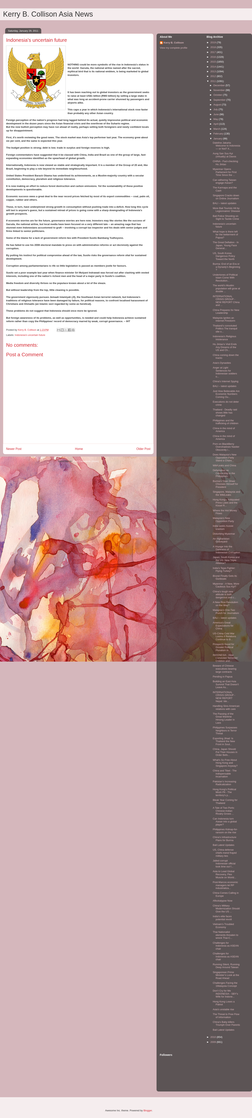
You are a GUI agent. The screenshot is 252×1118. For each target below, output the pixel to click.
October (218, 94)
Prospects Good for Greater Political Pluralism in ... (223, 647)
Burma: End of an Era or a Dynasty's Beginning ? (226, 266)
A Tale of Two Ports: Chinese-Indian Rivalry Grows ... (223, 810)
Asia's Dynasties (222, 362)
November (219, 90)
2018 (213, 47)
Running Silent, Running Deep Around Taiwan (226, 966)
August (217, 104)
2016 (213, 56)
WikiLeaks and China (224, 465)
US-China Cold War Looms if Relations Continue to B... (224, 636)
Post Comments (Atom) (86, 461)
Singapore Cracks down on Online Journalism (226, 197)
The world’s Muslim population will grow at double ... (226, 288)
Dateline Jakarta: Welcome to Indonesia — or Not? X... (226, 145)
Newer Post (14, 448)
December (219, 85)
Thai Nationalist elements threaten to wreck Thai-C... (225, 935)
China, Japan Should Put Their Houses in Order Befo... (225, 752)
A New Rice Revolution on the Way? (225, 604)
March (217, 128)
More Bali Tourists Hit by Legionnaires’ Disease (226, 210)
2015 (213, 61)
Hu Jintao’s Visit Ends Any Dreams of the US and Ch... (225, 347)
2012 (213, 76)
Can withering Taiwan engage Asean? (224, 181)
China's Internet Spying (225, 381)
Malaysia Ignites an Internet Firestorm (224, 319)
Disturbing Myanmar (224, 533)
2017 (213, 52)
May (216, 119)
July (216, 109)
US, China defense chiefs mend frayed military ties (225, 852)
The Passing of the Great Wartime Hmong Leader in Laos (224, 718)
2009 (213, 1042)
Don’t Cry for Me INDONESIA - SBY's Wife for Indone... (225, 993)
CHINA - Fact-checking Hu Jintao (225, 163)
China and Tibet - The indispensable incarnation (225, 773)
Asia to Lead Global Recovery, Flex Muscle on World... (224, 874)
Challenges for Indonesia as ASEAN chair (226, 945)
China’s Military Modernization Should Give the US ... (226, 908)
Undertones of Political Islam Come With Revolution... (225, 277)
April (216, 123)
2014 (213, 66)
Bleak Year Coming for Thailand (225, 801)
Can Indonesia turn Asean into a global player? (225, 821)
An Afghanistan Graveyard (221, 540)
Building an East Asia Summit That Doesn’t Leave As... (226, 684)
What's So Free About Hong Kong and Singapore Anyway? (225, 762)
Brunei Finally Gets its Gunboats (225, 577)
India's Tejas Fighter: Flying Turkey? (224, 570)
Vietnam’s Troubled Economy (223, 926)
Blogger (147, 1110)
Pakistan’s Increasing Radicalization (224, 783)
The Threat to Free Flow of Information (226, 1016)
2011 (213, 81)
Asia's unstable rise (223, 1009)
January (218, 138)
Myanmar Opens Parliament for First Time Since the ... (225, 172)
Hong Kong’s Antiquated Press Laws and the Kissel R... (226, 502)
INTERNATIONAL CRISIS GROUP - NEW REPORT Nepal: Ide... (224, 697)
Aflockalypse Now (222, 900)
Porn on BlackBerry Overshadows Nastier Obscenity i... (226, 446)
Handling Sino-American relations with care (226, 707)
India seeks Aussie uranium (223, 527)
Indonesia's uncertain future (30, 335)
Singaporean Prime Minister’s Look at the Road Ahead (226, 975)
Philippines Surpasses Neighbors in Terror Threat (225, 730)
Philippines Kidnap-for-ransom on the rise (225, 831)
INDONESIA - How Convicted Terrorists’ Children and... (225, 658)
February (218, 133)
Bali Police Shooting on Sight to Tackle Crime (226, 217)
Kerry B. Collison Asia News (48, 14)
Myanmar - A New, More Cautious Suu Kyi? (226, 585)
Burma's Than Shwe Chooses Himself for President (225, 484)
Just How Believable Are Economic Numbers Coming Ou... (226, 394)
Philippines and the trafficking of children (225, 422)
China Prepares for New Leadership (226, 311)
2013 (213, 71)
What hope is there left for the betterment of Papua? (225, 234)
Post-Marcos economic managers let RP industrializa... (225, 885)
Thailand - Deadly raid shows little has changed (225, 412)
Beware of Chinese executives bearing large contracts (224, 668)
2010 (213, 1037)
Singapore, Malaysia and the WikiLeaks (226, 493)
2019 (213, 42)
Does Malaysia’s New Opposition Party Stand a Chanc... (224, 457)
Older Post (143, 448)
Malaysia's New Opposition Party (223, 520)
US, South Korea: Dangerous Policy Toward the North (224, 256)
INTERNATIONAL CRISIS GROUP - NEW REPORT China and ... (226, 301)
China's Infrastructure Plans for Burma (224, 839)
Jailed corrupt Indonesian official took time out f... (224, 863)
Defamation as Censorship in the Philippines (224, 473)
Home (79, 448)
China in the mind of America (224, 430)
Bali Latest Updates (223, 845)
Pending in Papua (222, 676)
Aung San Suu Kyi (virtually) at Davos (224, 155)
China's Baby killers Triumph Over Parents (226, 1023)
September (219, 99)
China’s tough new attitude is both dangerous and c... (224, 594)
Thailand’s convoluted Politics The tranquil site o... (225, 328)
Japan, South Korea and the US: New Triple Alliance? (226, 560)
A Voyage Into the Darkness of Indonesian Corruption (226, 549)
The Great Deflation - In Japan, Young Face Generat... (226, 245)
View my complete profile (173, 47)
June (216, 114)
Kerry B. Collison (174, 42)
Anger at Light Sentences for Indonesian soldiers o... (225, 372)
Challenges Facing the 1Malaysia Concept (225, 984)
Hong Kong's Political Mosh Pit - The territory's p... (224, 792)
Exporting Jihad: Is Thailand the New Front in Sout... (224, 741)
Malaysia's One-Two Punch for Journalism (226, 611)
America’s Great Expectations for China (223, 625)
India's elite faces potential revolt (222, 918)
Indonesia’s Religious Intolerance (224, 338)
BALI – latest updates (224, 203)
